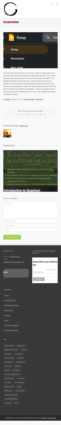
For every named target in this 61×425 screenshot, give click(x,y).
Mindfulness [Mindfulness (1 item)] (10, 378)
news (7, 320)
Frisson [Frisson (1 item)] (20, 357)
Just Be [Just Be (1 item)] (18, 366)
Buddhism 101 (10, 300)
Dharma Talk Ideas (12, 305)
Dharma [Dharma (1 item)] (8, 353)
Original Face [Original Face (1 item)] (19, 382)
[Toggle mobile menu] (56, 3)
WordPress (44, 418)
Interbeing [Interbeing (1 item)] (9, 362)
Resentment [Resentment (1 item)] (9, 386)
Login (5, 272)
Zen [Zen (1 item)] (17, 403)
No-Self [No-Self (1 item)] (8, 382)
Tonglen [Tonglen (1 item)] (8, 403)
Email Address (38, 272)
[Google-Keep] (30, 50)
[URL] (30, 229)
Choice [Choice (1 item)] (24, 349)
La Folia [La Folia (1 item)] (16, 370)
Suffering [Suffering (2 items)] (8, 390)
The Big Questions (11, 330)
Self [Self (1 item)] (19, 386)
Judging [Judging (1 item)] (8, 366)
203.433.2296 (15, 256)
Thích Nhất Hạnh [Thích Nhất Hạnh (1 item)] (11, 398)
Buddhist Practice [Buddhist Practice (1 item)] (11, 349)
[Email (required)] (30, 225)
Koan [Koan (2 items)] (7, 370)
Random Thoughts (29, 99)
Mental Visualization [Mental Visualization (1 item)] (12, 374)
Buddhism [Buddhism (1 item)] (21, 345)
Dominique (9, 310)
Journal (7, 315)
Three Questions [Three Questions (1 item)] (11, 394)
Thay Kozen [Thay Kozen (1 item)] (20, 390)
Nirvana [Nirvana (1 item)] (20, 378)
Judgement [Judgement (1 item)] (20, 362)
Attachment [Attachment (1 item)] (9, 345)
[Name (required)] (30, 221)
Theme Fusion (52, 418)
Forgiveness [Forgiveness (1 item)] (9, 357)
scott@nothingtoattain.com (13, 262)
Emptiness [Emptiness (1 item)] (18, 353)
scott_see (7, 99)
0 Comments (39, 99)
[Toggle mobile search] (52, 3)
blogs (7, 295)
